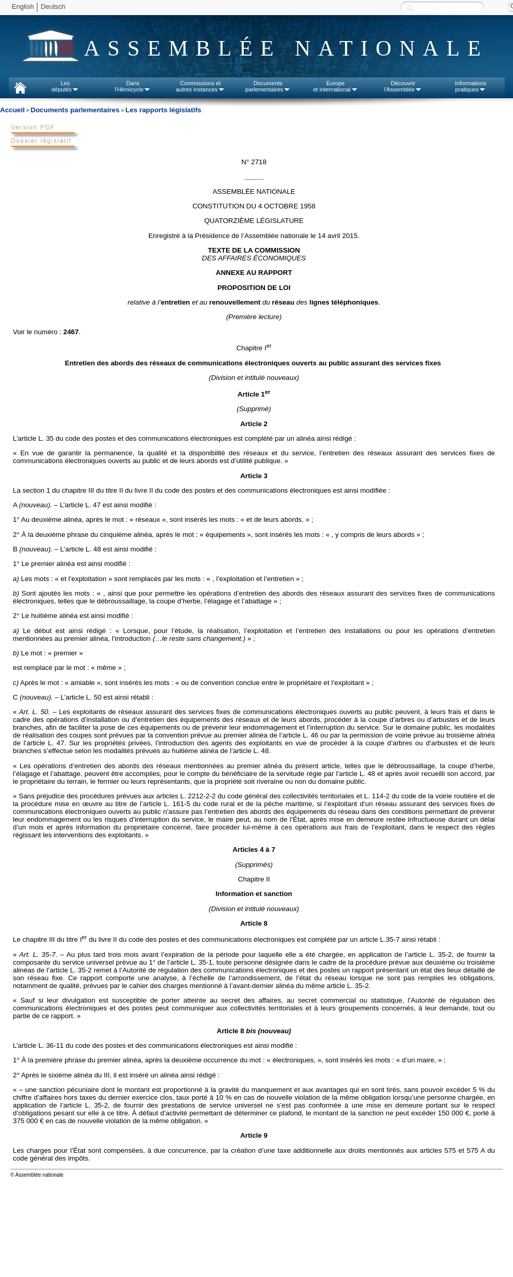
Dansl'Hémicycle (133, 86)
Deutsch (53, 6)
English (23, 6)
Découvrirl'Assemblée (403, 86)
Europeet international (335, 86)
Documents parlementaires (75, 110)
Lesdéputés (65, 86)
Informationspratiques (470, 86)
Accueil (12, 110)
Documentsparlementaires (268, 86)
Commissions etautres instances (200, 86)
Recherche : (410, 7)
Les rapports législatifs (163, 110)
